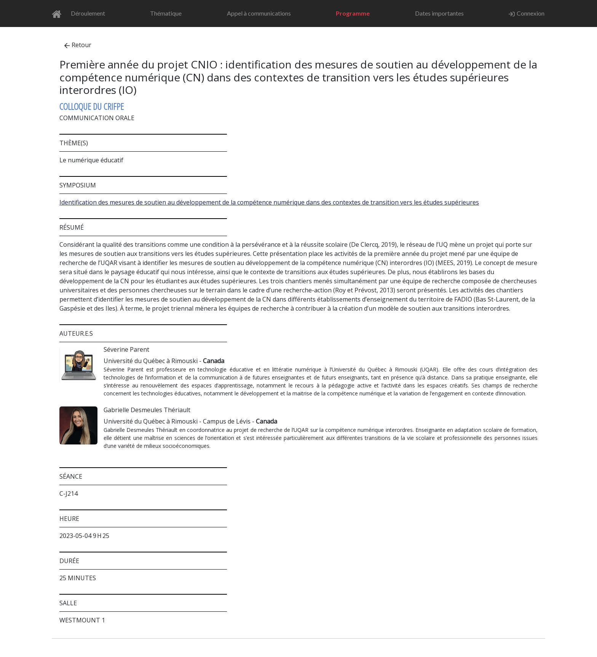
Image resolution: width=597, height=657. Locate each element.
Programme (353, 13)
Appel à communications (259, 13)
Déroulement (88, 13)
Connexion (526, 13)
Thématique (166, 13)
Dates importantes (439, 13)
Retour (77, 45)
